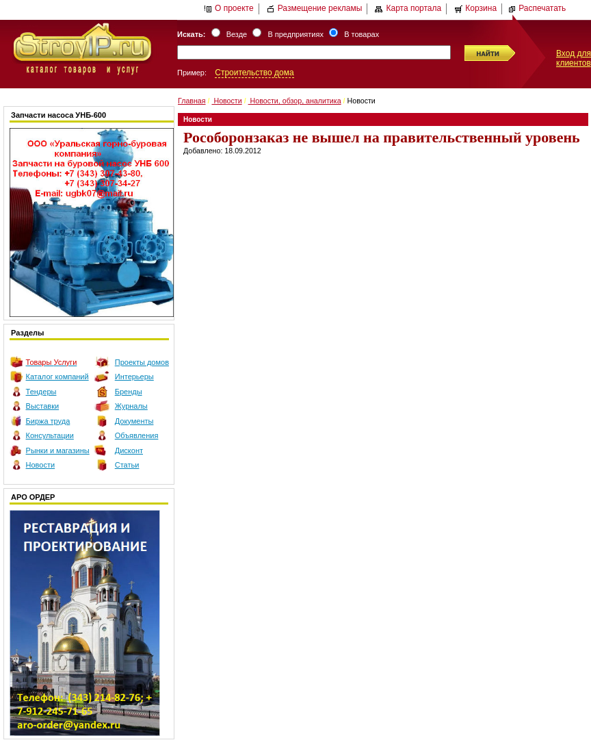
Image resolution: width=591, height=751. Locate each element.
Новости (40, 465)
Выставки (43, 406)
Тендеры (41, 391)
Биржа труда (48, 421)
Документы (134, 421)
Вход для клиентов (573, 58)
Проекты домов (142, 362)
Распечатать (537, 8)
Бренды (128, 391)
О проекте (229, 8)
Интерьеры (134, 376)
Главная (192, 101)
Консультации (50, 435)
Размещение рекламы (315, 8)
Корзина (475, 8)
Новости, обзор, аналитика (294, 101)
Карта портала (408, 8)
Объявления (137, 435)
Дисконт (129, 450)
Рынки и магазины (58, 450)
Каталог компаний (57, 376)
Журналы (131, 406)
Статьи (127, 465)
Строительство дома (254, 72)
